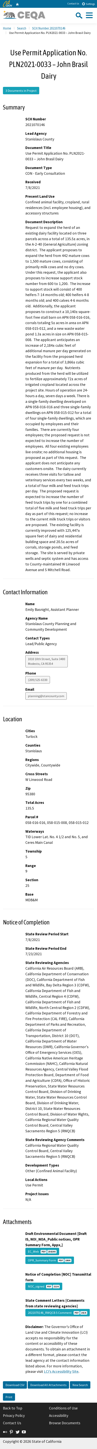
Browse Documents (64, 1423)
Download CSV (14, 1385)
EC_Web (42, 1251)
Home (7, 28)
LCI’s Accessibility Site (61, 1371)
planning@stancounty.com (46, 696)
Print (8, 1397)
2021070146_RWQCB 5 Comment (57, 1313)
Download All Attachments (48, 1385)
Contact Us (73, 3)
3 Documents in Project (21, 91)
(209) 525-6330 (37, 680)
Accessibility (58, 1415)
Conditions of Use (63, 1408)
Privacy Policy (14, 1415)
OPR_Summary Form (49, 1260)
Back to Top (12, 1408)
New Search (80, 1385)
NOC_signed (44, 1286)
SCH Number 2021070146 (48, 28)
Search (21, 28)
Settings (88, 4)
